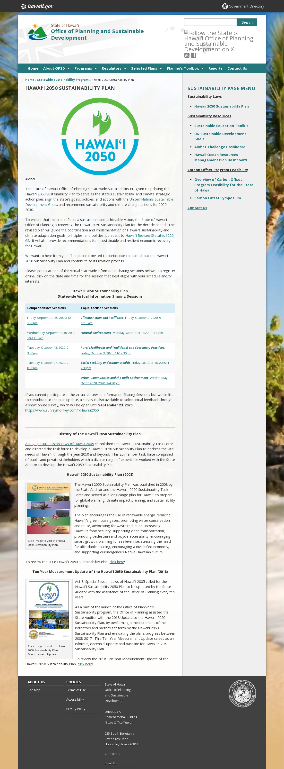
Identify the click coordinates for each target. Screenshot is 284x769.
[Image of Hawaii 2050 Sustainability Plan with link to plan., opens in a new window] (48, 515)
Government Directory (246, 6)
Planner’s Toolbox (183, 50)
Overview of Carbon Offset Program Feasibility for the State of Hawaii (223, 167)
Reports (215, 50)
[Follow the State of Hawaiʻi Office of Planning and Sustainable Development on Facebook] (200, 32)
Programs (83, 50)
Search (247, 22)
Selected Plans (144, 50)
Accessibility (75, 682)
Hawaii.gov (36, 6)
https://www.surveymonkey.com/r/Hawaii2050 (62, 393)
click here (117, 544)
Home (33, 50)
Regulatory (111, 50)
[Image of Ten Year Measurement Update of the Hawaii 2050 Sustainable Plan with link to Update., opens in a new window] (49, 621)
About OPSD (54, 50)
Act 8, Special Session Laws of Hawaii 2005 (59, 426)
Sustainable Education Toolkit (221, 108)
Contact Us (237, 50)
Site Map (34, 672)
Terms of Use (76, 672)
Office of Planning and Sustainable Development (97, 34)
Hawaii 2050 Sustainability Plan (221, 88)
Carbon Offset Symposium (217, 180)
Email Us (111, 745)
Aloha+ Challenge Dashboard (219, 129)
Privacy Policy (75, 691)
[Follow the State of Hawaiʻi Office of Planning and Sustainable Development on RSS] (193, 32)
